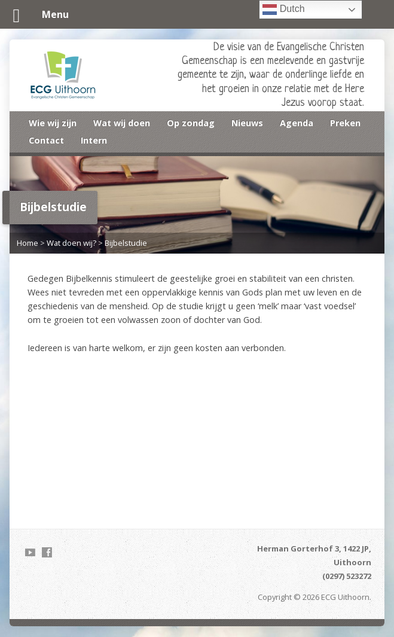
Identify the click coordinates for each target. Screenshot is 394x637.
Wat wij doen (121, 123)
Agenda (296, 123)
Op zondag (191, 123)
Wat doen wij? (71, 242)
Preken (345, 123)
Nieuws (247, 123)
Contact (46, 140)
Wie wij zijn (53, 123)
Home (27, 242)
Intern (94, 140)
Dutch (283, 9)
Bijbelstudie (126, 242)
